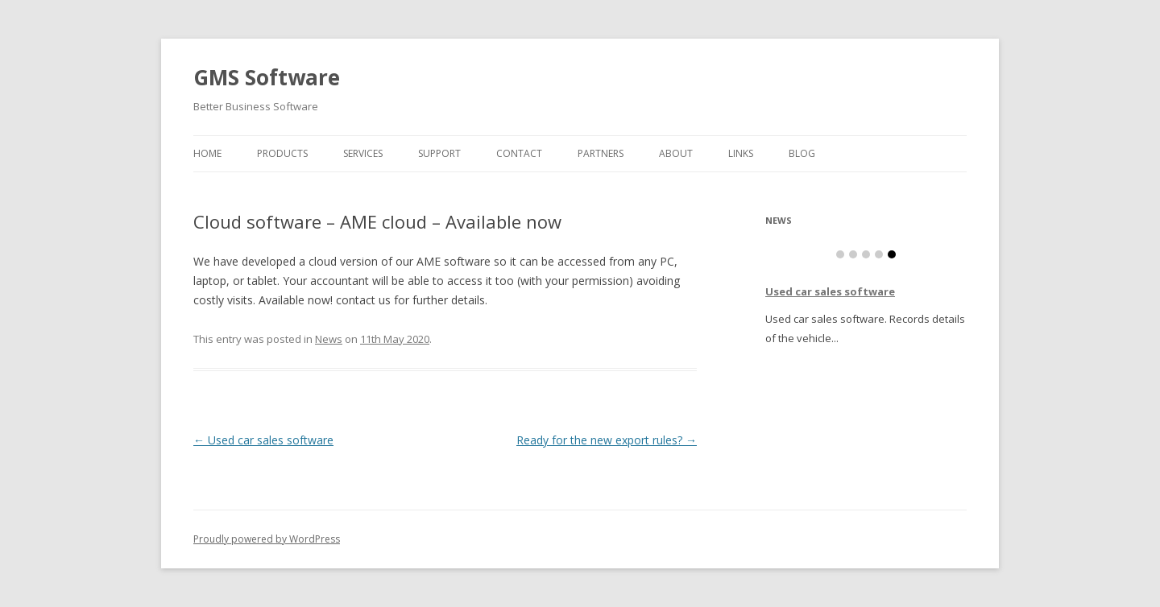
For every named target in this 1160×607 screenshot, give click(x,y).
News (328, 339)
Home (207, 153)
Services (363, 153)
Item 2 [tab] (853, 254)
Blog (802, 153)
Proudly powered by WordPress (266, 539)
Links (740, 153)
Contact (519, 153)
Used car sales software (263, 440)
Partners (601, 153)
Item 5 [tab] (892, 254)
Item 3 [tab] (866, 254)
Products (282, 153)
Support (439, 153)
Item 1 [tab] (840, 254)
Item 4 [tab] (879, 254)
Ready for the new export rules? (606, 440)
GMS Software (266, 77)
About (676, 153)
